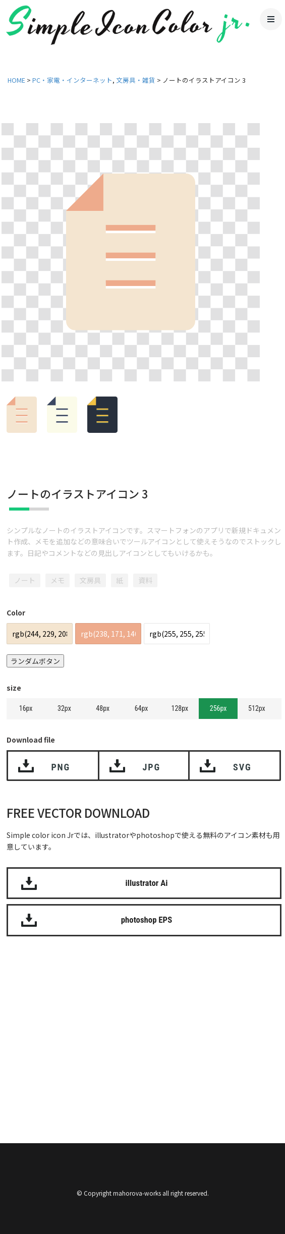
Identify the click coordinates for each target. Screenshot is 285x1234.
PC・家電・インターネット (72, 80)
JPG (151, 767)
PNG (60, 767)
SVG (242, 767)
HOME (16, 80)
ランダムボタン (35, 661)
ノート (24, 580)
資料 (145, 580)
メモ (57, 580)
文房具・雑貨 (135, 80)
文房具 (90, 580)
